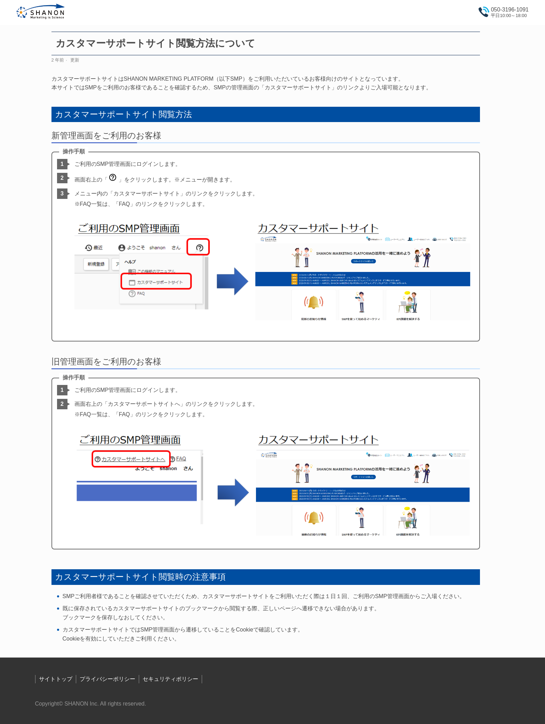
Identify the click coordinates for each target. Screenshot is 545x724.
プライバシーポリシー (107, 679)
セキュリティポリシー (170, 679)
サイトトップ (55, 679)
